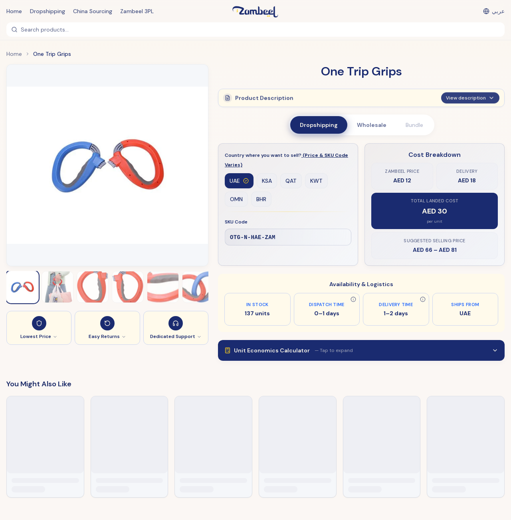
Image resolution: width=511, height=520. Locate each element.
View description (470, 97)
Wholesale (371, 125)
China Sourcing (92, 11)
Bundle (414, 125)
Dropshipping (47, 11)
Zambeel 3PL (137, 11)
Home (14, 11)
